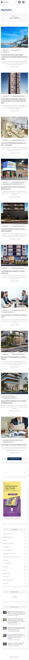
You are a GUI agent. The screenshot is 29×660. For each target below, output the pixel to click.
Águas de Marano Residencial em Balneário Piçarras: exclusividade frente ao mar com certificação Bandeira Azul (17, 613)
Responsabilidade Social (8, 579)
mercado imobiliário (8, 312)
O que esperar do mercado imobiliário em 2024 (14, 445)
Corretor (23, 2)
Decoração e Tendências (8, 543)
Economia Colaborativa (8, 550)
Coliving (4, 540)
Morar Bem (5, 566)
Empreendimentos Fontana (18, 96)
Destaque (5, 50)
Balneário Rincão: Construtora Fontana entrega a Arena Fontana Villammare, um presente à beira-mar (16, 628)
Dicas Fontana (15, 50)
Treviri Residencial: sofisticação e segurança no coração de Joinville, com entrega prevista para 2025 (13, 101)
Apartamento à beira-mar (9, 396)
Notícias (4, 570)
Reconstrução (6, 576)
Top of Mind (5, 583)
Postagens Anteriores (14, 458)
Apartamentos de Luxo (8, 537)
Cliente (19, 2)
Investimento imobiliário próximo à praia (12, 184)
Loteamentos (6, 560)
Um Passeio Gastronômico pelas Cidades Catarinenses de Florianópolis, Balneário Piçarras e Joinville (14, 57)
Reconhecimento (6, 573)
